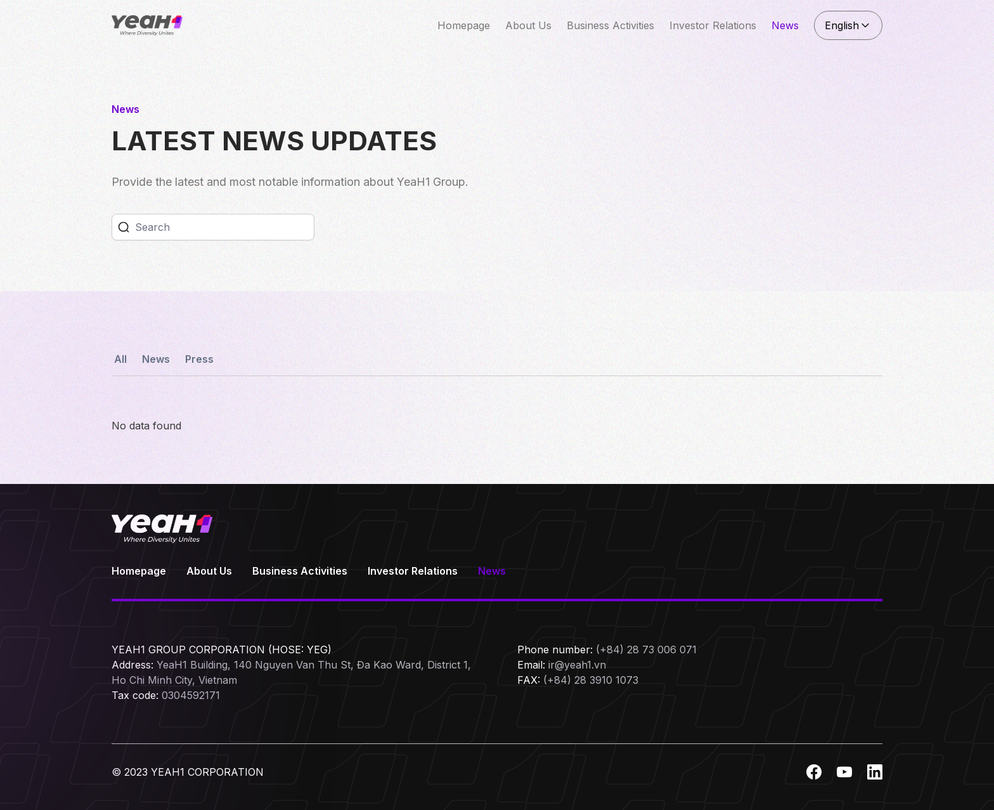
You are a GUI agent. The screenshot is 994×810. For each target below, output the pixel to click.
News (785, 25)
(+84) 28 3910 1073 (590, 680)
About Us (528, 25)
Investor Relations (712, 25)
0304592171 (191, 695)
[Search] (224, 227)
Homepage (463, 25)
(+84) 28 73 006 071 (646, 649)
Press (199, 359)
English (848, 25)
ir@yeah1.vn (577, 664)
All (120, 359)
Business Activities (610, 25)
